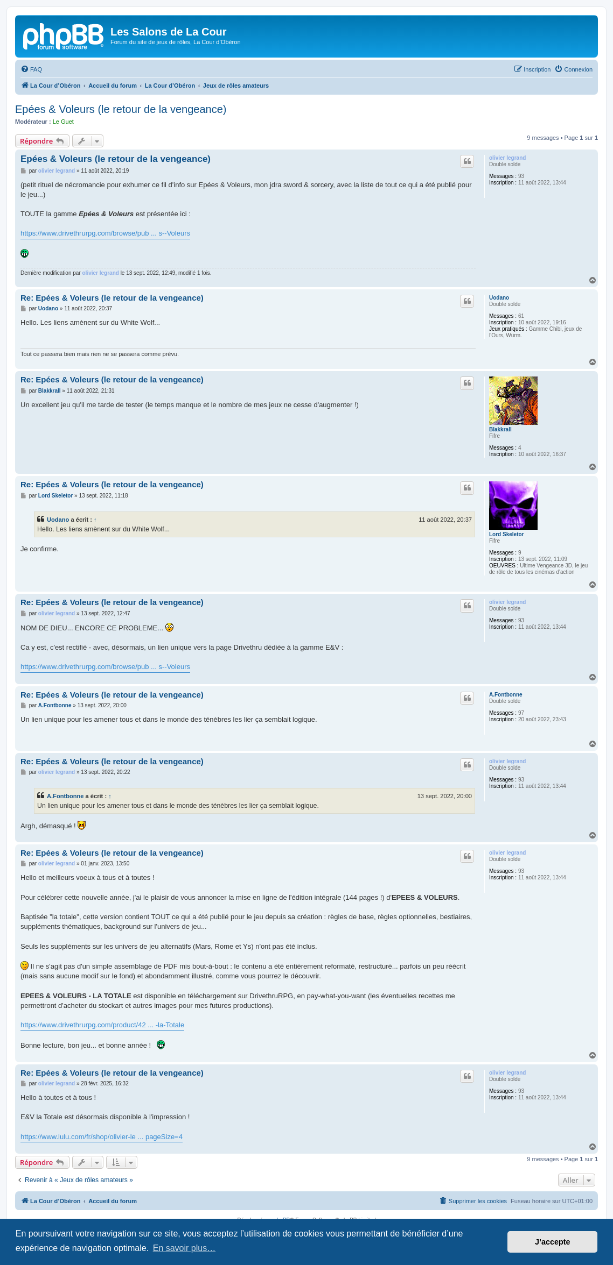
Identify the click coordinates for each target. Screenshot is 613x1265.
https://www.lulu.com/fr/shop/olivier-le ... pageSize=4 (101, 1137)
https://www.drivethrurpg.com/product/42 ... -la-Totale (102, 1025)
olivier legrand (507, 158)
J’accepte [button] (552, 1242)
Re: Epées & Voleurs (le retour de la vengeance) (112, 297)
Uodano (499, 298)
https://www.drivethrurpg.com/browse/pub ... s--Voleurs (105, 233)
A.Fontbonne (506, 695)
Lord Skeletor (506, 534)
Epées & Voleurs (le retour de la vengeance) (120, 109)
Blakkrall (500, 429)
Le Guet (63, 121)
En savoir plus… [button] (184, 1248)
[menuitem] (31, 69)
